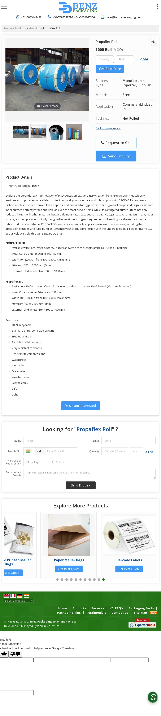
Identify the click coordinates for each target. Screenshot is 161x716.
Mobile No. (14, 451)
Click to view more (108, 128)
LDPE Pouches (93, 560)
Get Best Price (110, 69)
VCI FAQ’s (116, 608)
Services (98, 608)
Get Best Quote (32, 569)
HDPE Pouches (32, 560)
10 (99, 579)
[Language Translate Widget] (19, 601)
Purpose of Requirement (13, 462)
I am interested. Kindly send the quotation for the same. (89, 474)
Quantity (94, 451)
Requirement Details (13, 474)
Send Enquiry (116, 156)
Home (8, 28)
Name (17, 440)
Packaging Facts (141, 608)
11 (103, 579)
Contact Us (120, 613)
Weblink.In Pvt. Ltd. (48, 626)
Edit (143, 59)
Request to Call (116, 142)
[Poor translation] (15, 654)
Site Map (140, 613)
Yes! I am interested (80, 405)
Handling (34, 28)
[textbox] (125, 59)
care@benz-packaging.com (124, 17)
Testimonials (96, 613)
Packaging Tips (69, 613)
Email (96, 440)
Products (20, 28)
